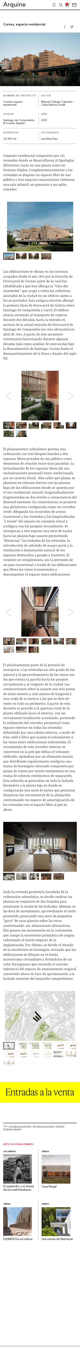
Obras (45, 1152)
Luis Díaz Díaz (49, 139)
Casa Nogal (49, 1186)
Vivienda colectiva (12, 1129)
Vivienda (59, 1126)
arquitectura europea (43, 1126)
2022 (44, 120)
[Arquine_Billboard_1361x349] (40, 1101)
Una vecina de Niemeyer (57, 1239)
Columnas (9, 1152)
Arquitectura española (20, 1126)
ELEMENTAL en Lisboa (17, 1239)
